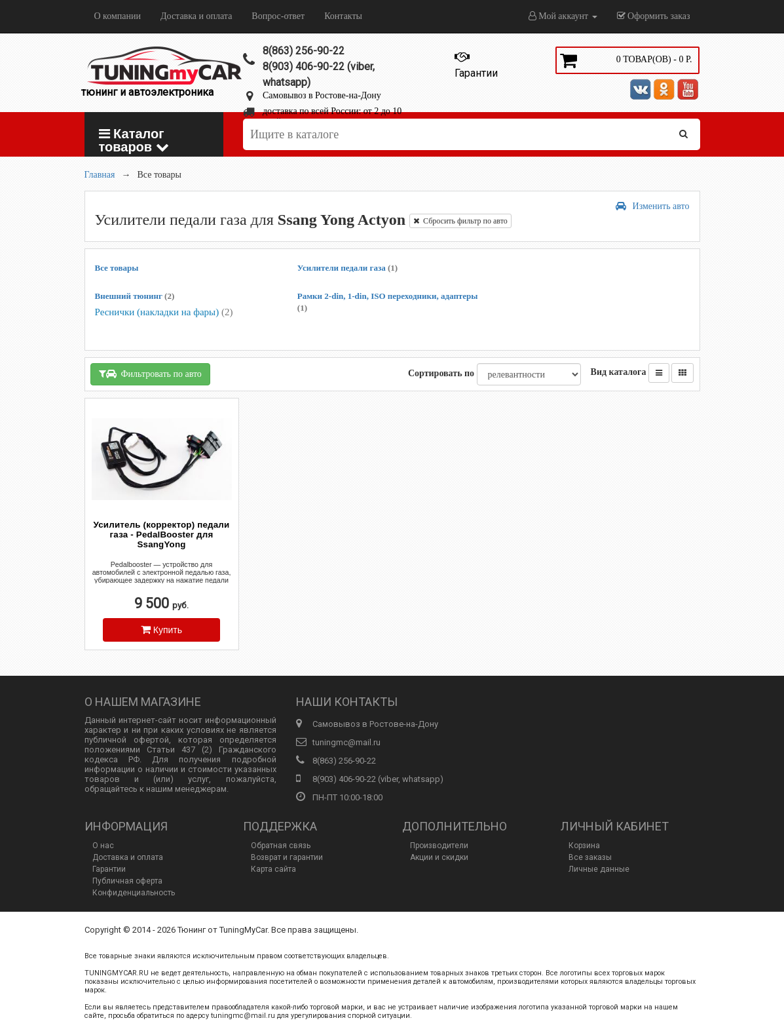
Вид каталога (618, 372)
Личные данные (599, 869)
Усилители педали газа (347, 268)
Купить (161, 629)
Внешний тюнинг (135, 296)
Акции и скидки (439, 857)
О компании (117, 16)
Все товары (117, 268)
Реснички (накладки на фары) (164, 312)
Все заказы (590, 857)
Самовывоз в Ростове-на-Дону (322, 95)
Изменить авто (653, 206)
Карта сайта (273, 869)
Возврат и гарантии (287, 857)
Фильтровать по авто (150, 374)
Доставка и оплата (196, 16)
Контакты (343, 16)
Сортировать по (441, 373)
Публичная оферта (127, 881)
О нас (103, 845)
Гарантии (109, 869)
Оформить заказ (653, 16)
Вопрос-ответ (278, 16)
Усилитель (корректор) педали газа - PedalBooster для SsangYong (162, 534)
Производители (439, 845)
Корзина (584, 845)
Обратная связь (280, 845)
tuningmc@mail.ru (346, 742)
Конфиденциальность (133, 892)
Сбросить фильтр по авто (460, 220)
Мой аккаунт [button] (563, 16)
